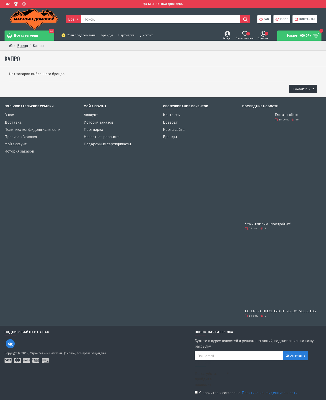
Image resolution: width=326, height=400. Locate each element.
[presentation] (260, 377)
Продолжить (301, 88)
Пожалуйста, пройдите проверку (206, 379)
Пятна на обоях (286, 115)
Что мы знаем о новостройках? (268, 224)
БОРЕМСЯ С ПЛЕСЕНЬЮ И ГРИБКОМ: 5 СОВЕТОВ (280, 311)
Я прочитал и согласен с (246, 392)
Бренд (22, 45)
